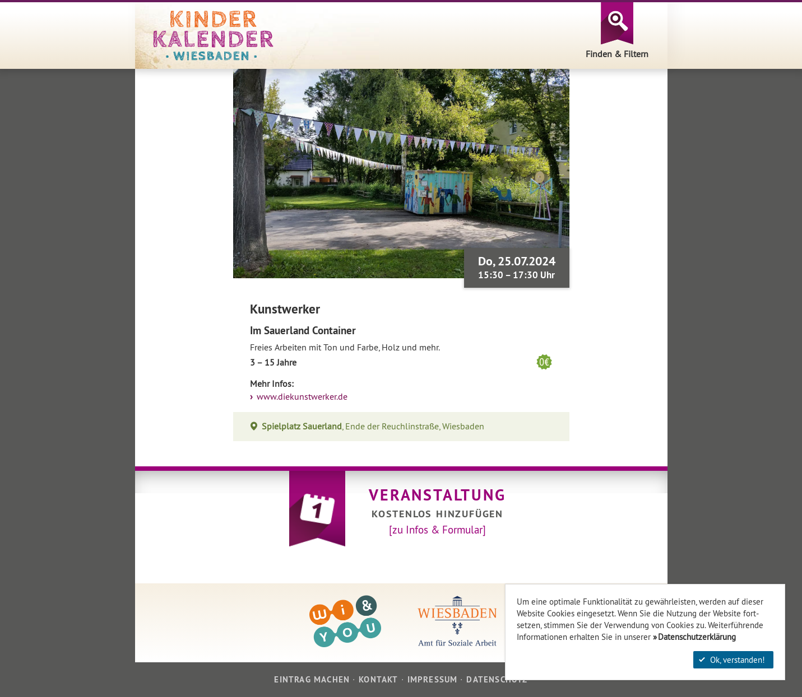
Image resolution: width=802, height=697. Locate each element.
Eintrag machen (312, 679)
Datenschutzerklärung (697, 636)
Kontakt (378, 679)
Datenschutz (496, 679)
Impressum (432, 679)
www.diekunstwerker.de (300, 396)
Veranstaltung (437, 495)
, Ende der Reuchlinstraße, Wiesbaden (373, 426)
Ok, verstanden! (732, 659)
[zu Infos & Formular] (437, 529)
